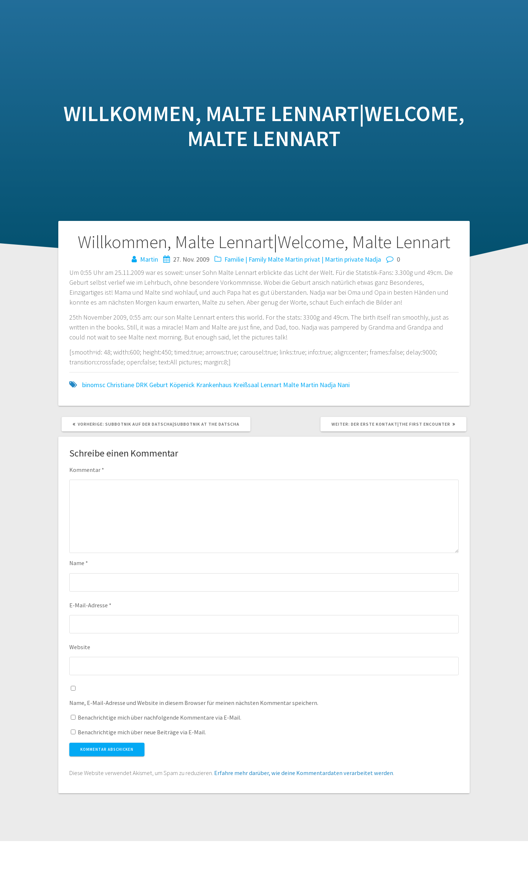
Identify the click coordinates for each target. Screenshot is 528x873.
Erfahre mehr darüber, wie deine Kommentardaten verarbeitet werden (303, 772)
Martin (149, 259)
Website (79, 647)
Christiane (120, 385)
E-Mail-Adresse (90, 605)
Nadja (373, 259)
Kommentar (86, 469)
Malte (275, 259)
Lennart (271, 385)
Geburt (158, 385)
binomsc (93, 385)
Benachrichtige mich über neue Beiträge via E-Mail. (142, 732)
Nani (343, 385)
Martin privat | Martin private (324, 259)
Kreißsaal (246, 385)
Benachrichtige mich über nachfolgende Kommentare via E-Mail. (159, 717)
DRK (142, 385)
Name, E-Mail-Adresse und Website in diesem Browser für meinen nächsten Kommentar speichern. (193, 702)
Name (78, 563)
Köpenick (182, 385)
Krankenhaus (214, 385)
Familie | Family (245, 259)
